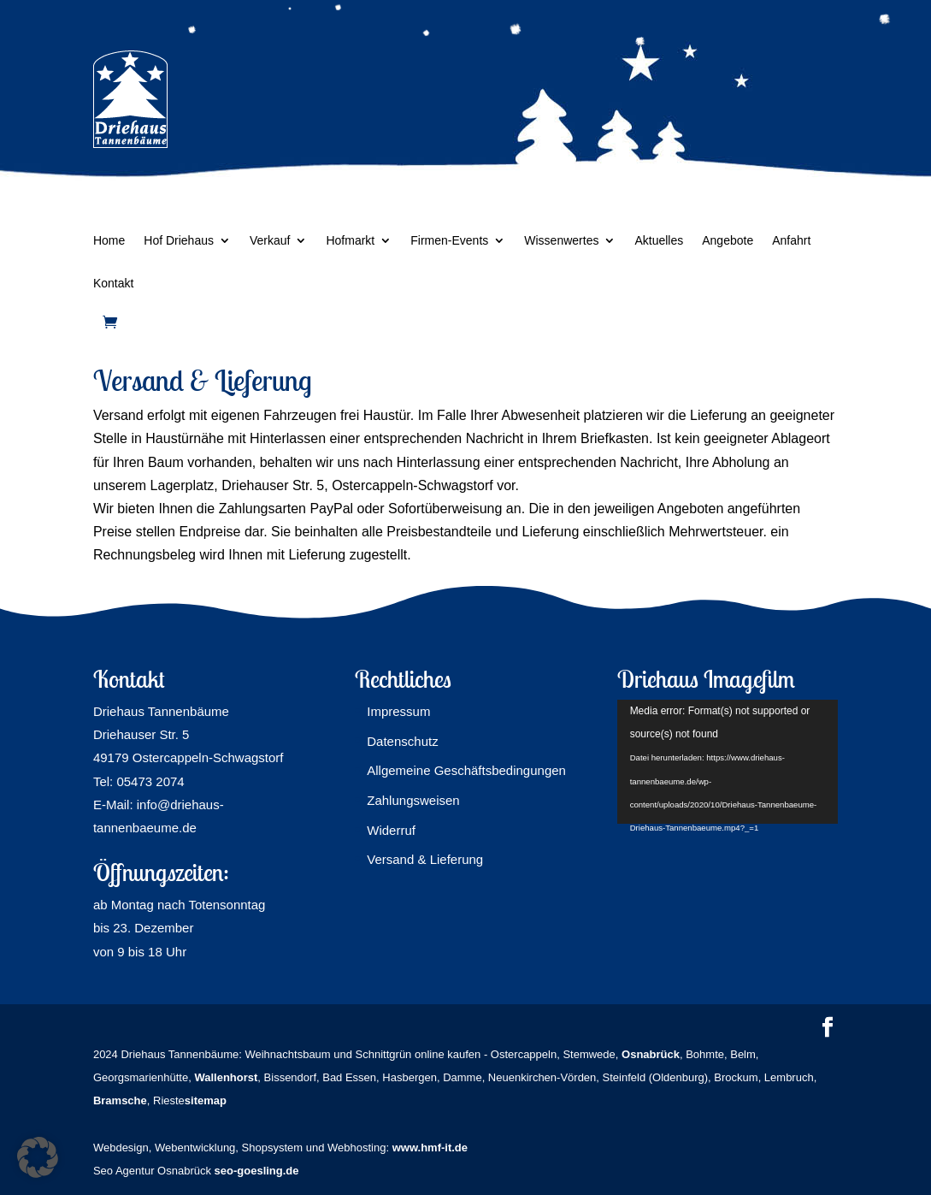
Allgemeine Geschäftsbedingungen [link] (466, 770)
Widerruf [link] (391, 830)
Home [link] (109, 240)
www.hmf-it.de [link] (430, 1147)
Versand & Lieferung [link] (425, 859)
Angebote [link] (727, 240)
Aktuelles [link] (658, 240)
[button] (827, 1028)
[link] (110, 322)
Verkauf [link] (270, 240)
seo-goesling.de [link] (257, 1170)
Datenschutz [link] (402, 741)
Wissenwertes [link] (561, 240)
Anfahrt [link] (791, 240)
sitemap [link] (206, 1100)
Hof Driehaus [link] (179, 240)
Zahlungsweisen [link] (413, 800)
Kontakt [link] (113, 283)
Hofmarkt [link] (350, 240)
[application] (727, 762)
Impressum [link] (398, 711)
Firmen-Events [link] (449, 240)
